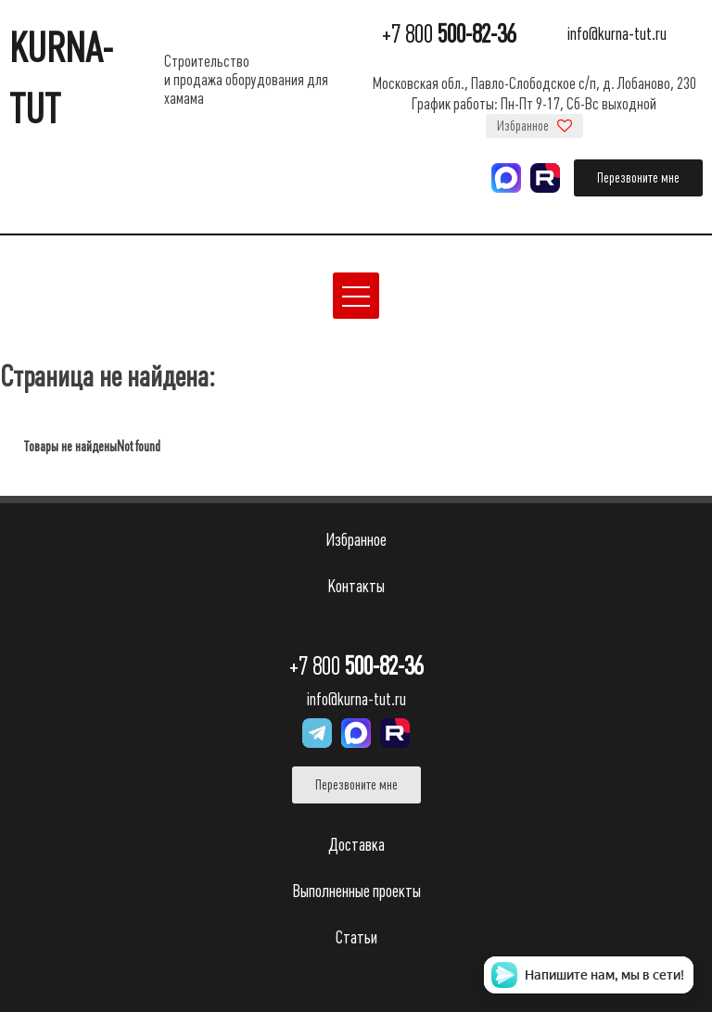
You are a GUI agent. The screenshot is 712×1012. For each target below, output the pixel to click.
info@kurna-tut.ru (617, 35)
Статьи (356, 937)
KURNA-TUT (61, 79)
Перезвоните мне (638, 178)
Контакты (356, 586)
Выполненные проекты (356, 891)
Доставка (356, 844)
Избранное (534, 126)
